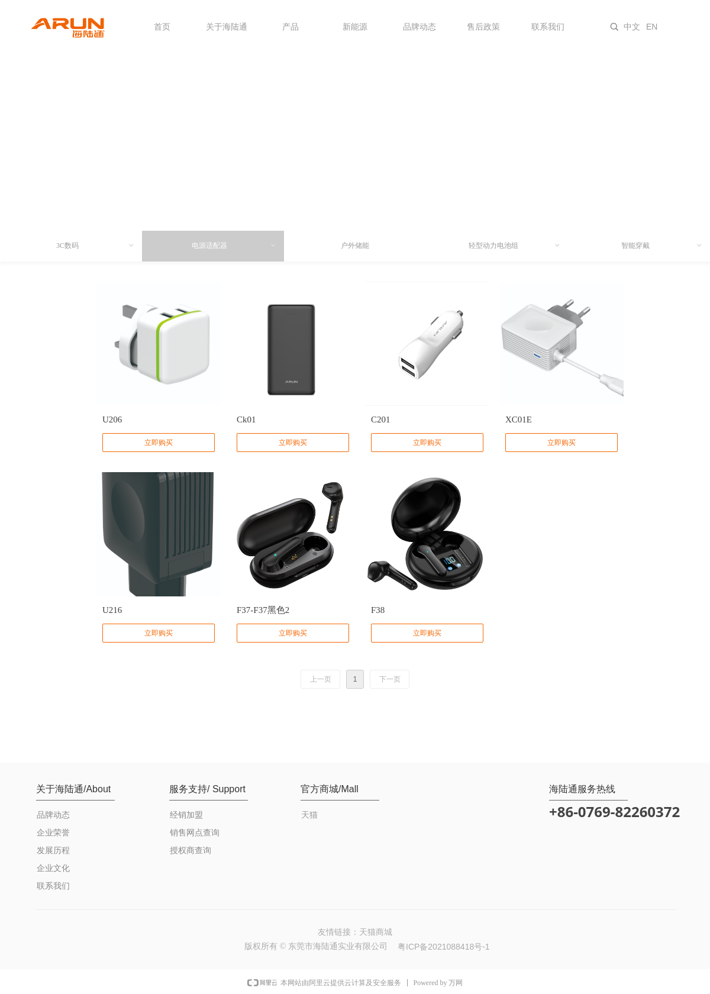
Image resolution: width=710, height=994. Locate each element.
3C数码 (95, 246)
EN (651, 26)
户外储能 (355, 245)
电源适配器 (234, 246)
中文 (632, 26)
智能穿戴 (662, 246)
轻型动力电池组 (515, 246)
